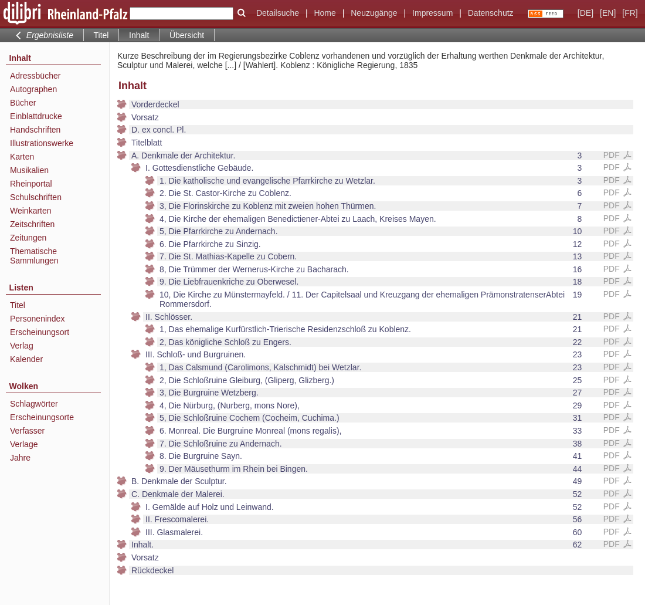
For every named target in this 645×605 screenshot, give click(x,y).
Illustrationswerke (41, 143)
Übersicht (186, 35)
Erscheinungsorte (42, 417)
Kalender (26, 359)
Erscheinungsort (39, 332)
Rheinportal (31, 183)
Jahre (20, 457)
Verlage (24, 444)
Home (324, 13)
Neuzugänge (374, 13)
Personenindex (37, 318)
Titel (101, 35)
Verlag (21, 345)
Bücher (23, 102)
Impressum (432, 13)
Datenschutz (491, 13)
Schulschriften (36, 197)
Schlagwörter (34, 403)
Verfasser (27, 430)
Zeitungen (28, 237)
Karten (22, 156)
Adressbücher (35, 75)
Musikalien (29, 170)
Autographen (33, 89)
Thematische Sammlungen (34, 255)
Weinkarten (31, 210)
